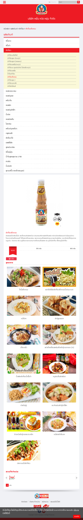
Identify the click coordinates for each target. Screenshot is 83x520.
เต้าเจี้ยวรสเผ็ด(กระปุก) (14, 64)
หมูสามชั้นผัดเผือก (59, 377)
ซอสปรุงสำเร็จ (10, 110)
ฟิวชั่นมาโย (9, 138)
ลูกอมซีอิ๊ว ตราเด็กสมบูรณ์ (15, 171)
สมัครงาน (45, 501)
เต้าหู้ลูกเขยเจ (59, 319)
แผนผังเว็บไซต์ (55, 501)
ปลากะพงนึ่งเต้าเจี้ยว (23, 463)
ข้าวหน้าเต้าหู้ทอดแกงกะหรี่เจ (23, 434)
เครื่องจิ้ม (9, 100)
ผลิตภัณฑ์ (14, 29)
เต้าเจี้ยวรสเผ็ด (11, 71)
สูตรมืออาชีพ (10, 147)
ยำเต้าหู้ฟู (24, 405)
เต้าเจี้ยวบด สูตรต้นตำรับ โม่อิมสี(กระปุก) (18, 67)
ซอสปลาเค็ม (10, 119)
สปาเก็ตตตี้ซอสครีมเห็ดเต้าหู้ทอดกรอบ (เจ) (59, 348)
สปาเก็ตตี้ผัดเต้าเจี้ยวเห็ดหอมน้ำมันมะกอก (59, 290)
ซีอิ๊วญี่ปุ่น (9, 152)
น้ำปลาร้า (9, 166)
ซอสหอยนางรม (11, 91)
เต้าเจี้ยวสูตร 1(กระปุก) (13, 58)
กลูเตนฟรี (9, 133)
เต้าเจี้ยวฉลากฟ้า (12, 83)
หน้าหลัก (6, 29)
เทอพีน (8, 161)
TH (49, 2)
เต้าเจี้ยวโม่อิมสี (11, 86)
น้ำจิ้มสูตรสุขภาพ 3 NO (14, 157)
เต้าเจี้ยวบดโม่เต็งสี (12, 55)
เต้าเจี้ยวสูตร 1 (11, 80)
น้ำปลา (8, 115)
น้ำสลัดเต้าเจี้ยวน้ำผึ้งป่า (23, 377)
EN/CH (54, 2)
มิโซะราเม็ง (23, 348)
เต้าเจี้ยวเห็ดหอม (31, 29)
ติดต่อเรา (24, 501)
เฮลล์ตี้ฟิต (9, 143)
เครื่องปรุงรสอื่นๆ (11, 129)
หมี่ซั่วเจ (23, 319)
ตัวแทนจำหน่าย (35, 501)
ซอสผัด (8, 105)
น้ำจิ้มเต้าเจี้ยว (11, 74)
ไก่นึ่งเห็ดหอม (23, 290)
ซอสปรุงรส (9, 96)
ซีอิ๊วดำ (8, 46)
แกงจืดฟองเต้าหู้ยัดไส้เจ (59, 405)
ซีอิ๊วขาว (8, 41)
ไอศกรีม (8, 124)
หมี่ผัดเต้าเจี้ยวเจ (59, 434)
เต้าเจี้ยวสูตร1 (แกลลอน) (14, 61)
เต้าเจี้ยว (21, 29)
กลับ (9, 485)
